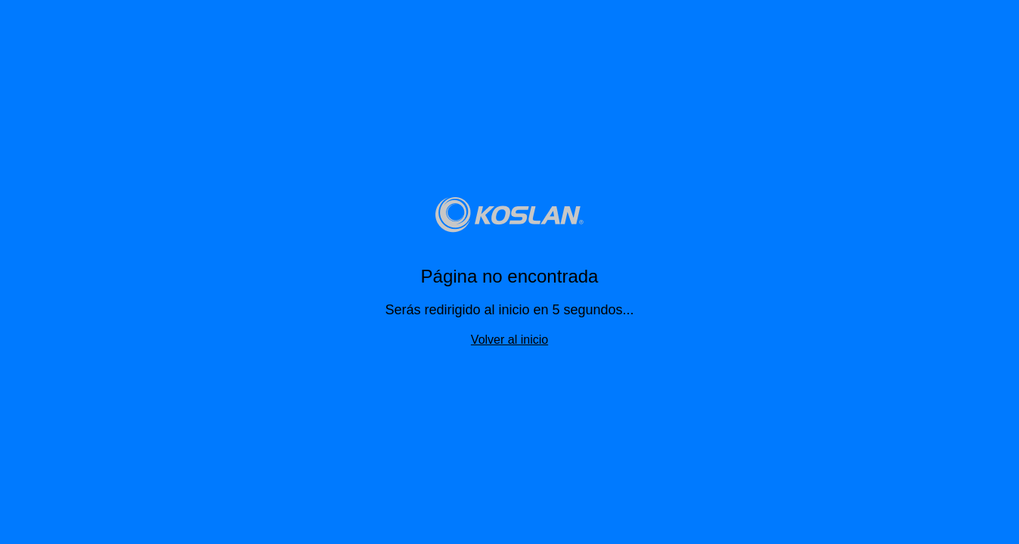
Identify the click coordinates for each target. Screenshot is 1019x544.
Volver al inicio (509, 339)
